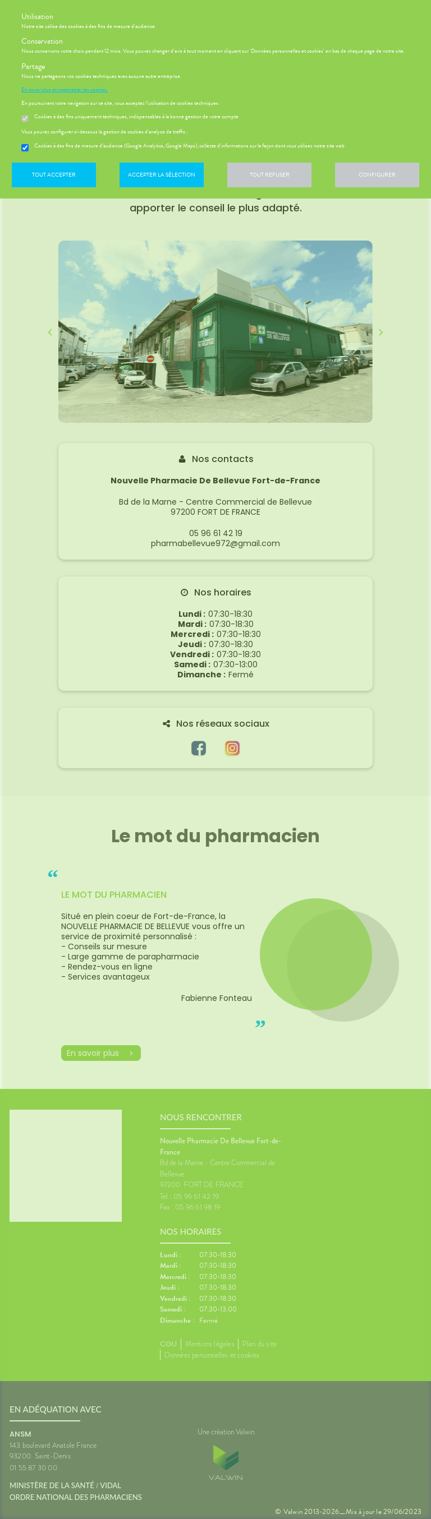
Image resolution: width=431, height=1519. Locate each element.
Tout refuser (270, 174)
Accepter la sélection (161, 174)
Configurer (377, 174)
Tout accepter (54, 174)
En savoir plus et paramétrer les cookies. (64, 90)
